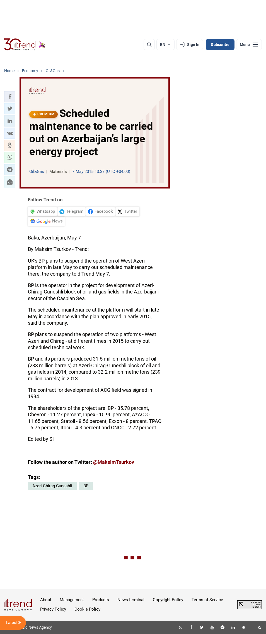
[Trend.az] (24, 44)
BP (85, 485)
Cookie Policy (87, 609)
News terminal (130, 599)
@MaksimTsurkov (113, 462)
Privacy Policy (53, 609)
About (45, 599)
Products (100, 599)
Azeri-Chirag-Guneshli (52, 485)
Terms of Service (207, 599)
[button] (10, 96)
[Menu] (249, 44)
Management (72, 599)
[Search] (149, 44)
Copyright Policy (168, 599)
